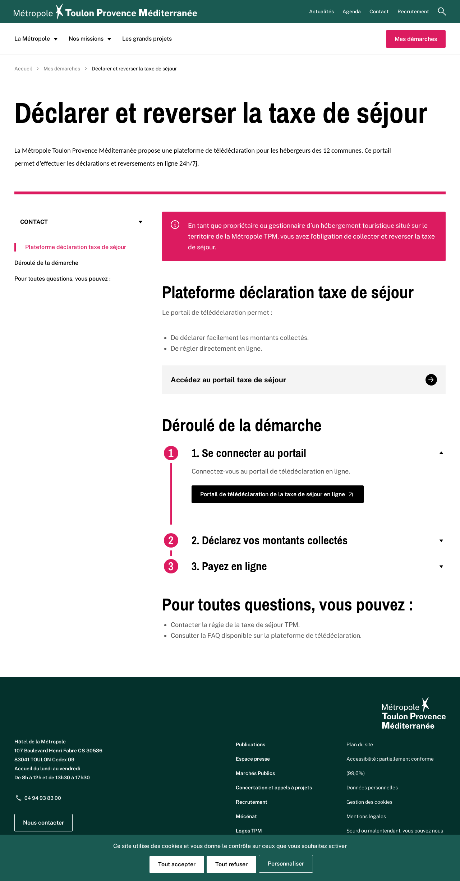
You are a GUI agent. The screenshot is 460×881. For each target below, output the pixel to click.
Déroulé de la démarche (46, 262)
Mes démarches (416, 39)
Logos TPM (249, 831)
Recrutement (413, 11)
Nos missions (91, 38)
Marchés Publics (255, 773)
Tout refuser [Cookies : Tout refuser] (231, 864)
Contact (379, 11)
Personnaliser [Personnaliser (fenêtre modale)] (286, 863)
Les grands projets (147, 38)
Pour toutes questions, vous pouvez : (62, 278)
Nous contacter (43, 822)
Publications (250, 744)
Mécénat (246, 816)
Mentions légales (366, 816)
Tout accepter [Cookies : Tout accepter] (177, 864)
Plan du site (359, 744)
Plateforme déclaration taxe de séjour (75, 247)
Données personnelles (372, 787)
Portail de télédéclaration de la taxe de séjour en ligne (277, 494)
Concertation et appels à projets (274, 787)
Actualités (321, 11)
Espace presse (253, 759)
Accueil (23, 69)
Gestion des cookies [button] (369, 802)
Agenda (351, 11)
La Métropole (37, 38)
